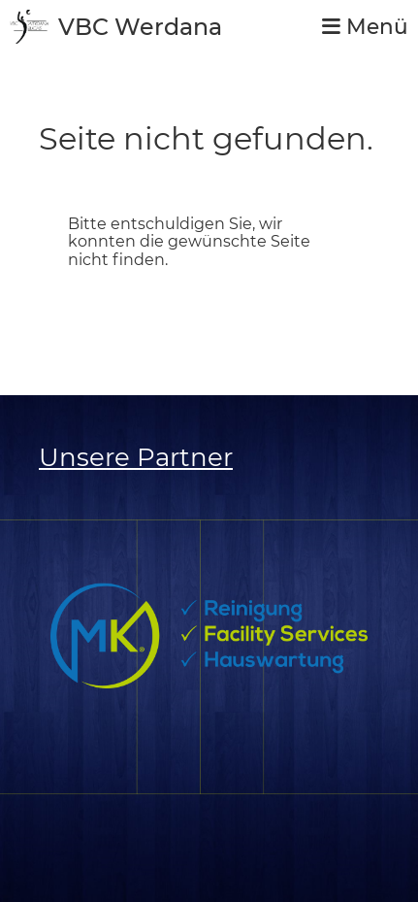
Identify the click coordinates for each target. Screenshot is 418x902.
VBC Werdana (140, 27)
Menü (365, 27)
